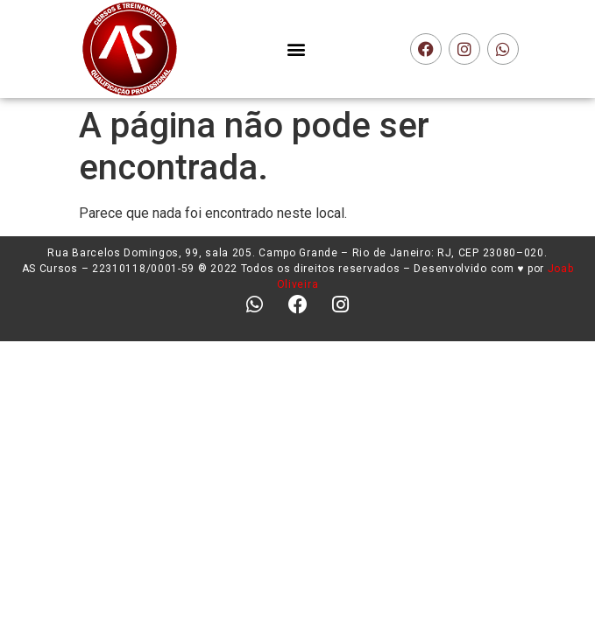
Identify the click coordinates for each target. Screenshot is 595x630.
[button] (295, 49)
